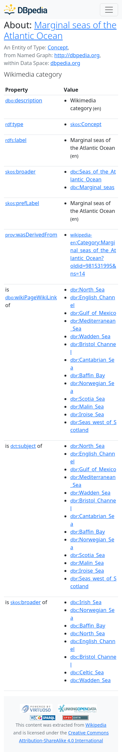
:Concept (86, 124)
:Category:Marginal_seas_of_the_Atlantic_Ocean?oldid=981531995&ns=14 (93, 254)
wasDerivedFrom (31, 234)
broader (20, 171)
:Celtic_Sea (87, 672)
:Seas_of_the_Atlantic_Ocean (93, 175)
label (16, 140)
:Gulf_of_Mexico (93, 313)
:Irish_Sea (86, 602)
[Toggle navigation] (109, 9)
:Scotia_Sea (87, 398)
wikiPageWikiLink (31, 297)
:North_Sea (87, 289)
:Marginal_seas (92, 187)
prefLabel (22, 203)
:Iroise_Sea (87, 414)
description (23, 100)
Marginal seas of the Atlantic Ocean (60, 30)
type (14, 124)
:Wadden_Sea (90, 336)
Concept (57, 47)
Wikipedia (96, 725)
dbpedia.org (65, 63)
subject (23, 445)
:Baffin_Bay (87, 375)
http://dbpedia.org (77, 55)
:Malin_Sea (87, 406)
